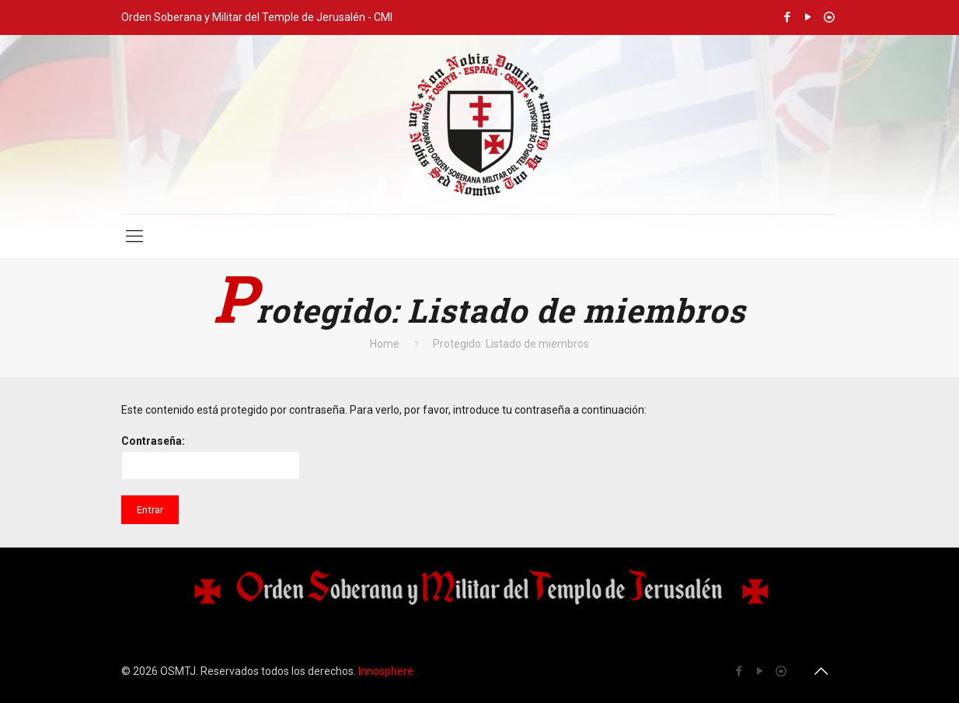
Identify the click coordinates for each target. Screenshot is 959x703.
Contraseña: (210, 457)
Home (384, 344)
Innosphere (385, 671)
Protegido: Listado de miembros (511, 344)
